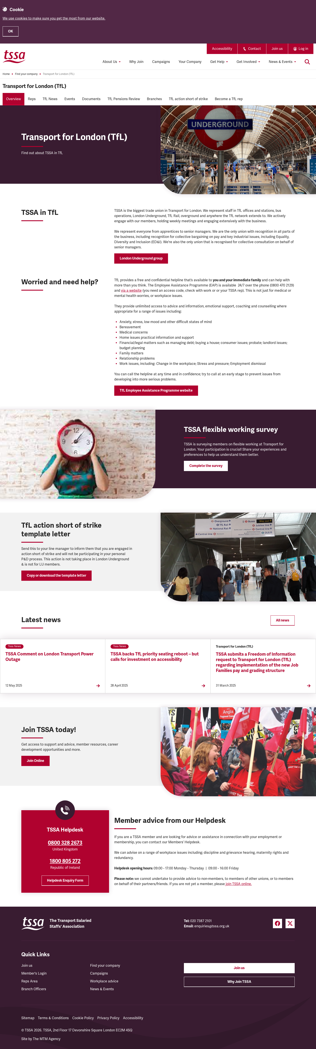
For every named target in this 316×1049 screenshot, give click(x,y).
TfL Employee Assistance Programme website (156, 390)
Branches (154, 99)
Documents (91, 99)
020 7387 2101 (201, 921)
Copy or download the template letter (56, 575)
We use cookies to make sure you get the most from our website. (54, 18)
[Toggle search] (307, 62)
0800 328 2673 (65, 843)
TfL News (50, 99)
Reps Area (29, 981)
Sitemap (27, 1018)
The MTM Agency (47, 1039)
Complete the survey (205, 466)
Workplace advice (104, 981)
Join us (277, 49)
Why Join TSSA (239, 982)
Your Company (190, 62)
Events (69, 99)
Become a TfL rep (229, 99)
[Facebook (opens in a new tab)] (277, 923)
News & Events (102, 989)
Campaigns (161, 62)
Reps (32, 99)
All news (282, 620)
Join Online (35, 761)
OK (10, 31)
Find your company (26, 74)
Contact (252, 49)
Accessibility (222, 49)
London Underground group (141, 258)
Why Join (136, 62)
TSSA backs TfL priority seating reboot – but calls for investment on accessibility (155, 656)
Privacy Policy (108, 1018)
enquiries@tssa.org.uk (211, 926)
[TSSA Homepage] (14, 56)
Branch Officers (33, 989)
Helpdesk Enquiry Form (65, 880)
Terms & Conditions (53, 1018)
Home (6, 74)
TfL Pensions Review (124, 99)
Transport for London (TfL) (58, 74)
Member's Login (34, 973)
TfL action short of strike (188, 99)
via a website (131, 290)
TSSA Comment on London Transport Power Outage (49, 656)
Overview (13, 99)
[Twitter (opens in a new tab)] (290, 923)
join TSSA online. (238, 884)
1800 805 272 (65, 861)
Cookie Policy (83, 1018)
